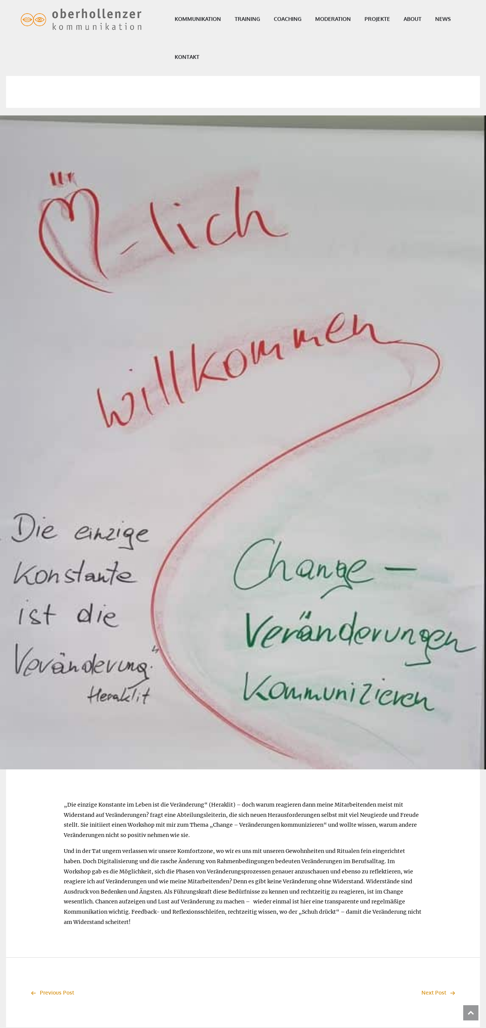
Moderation (338, 19)
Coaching (292, 19)
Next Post (440, 992)
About (417, 19)
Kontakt (192, 57)
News (448, 19)
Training (252, 19)
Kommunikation (203, 19)
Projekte (382, 19)
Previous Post (50, 992)
